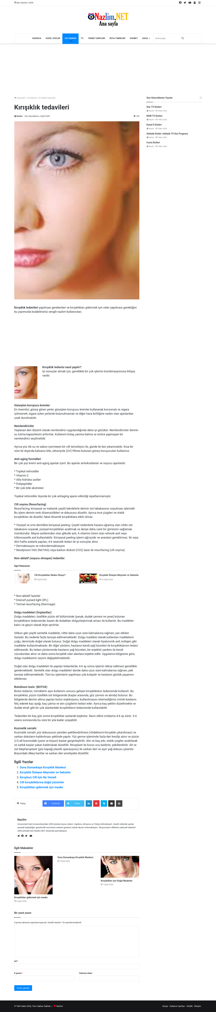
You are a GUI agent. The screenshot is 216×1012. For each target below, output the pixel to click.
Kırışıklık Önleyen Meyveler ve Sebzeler (119, 575)
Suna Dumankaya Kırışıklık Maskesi (43, 767)
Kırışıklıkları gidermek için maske (41, 787)
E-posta (18, 973)
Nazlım (59, 1006)
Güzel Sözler (53, 38)
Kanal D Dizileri (154, 124)
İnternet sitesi (85, 973)
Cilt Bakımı (70, 38)
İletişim (197, 1006)
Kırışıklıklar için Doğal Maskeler (116, 880)
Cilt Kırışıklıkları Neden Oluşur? (50, 575)
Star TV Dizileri (154, 107)
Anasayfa (19, 98)
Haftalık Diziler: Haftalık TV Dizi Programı (167, 133)
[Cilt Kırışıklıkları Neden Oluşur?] (23, 579)
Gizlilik (190, 1006)
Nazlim (20, 116)
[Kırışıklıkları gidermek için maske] (33, 875)
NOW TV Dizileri (155, 116)
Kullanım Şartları (177, 1006)
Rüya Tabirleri (117, 38)
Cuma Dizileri (153, 142)
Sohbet (134, 38)
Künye (165, 1006)
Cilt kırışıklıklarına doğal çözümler (42, 782)
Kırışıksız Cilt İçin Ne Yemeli (38, 777)
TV (82, 38)
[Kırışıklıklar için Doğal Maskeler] (120, 867)
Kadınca (36, 38)
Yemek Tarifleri (96, 38)
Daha (145, 38)
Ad (16, 961)
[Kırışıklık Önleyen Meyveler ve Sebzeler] (88, 579)
